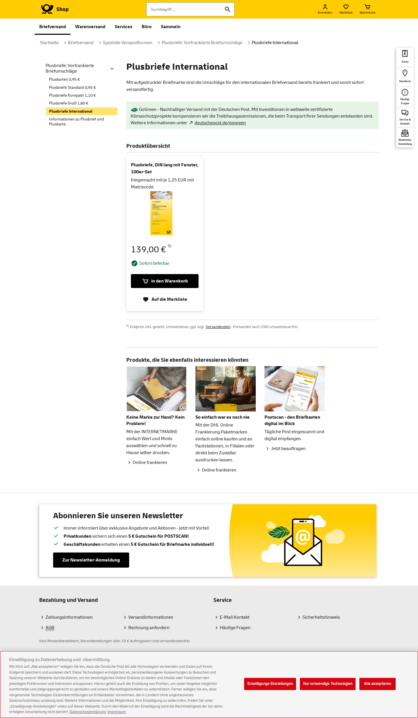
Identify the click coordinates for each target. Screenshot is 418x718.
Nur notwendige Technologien (328, 688)
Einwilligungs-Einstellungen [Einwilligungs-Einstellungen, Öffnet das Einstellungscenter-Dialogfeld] (270, 688)
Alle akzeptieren (377, 688)
